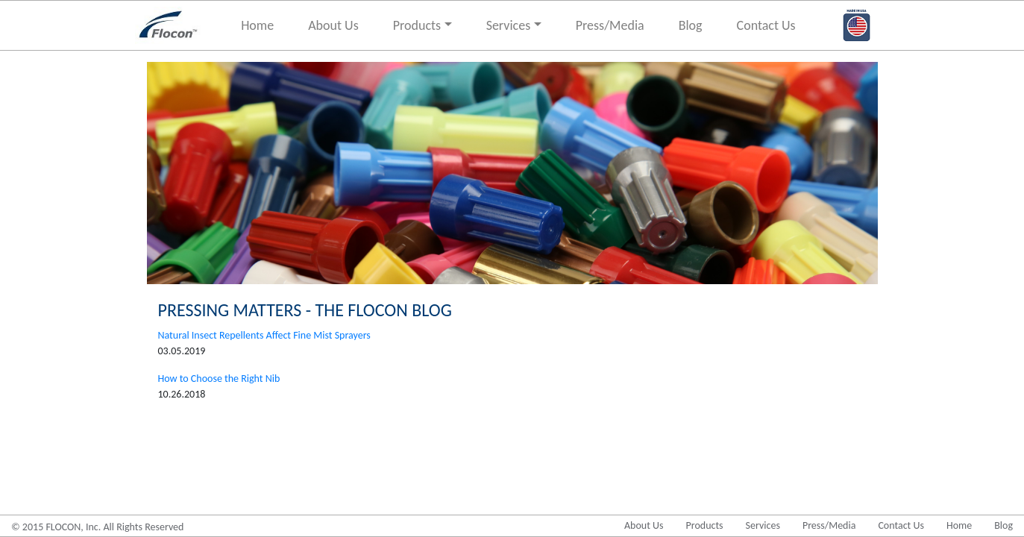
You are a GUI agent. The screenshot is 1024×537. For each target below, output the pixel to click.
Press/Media (610, 25)
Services (508, 25)
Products (417, 25)
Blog (691, 25)
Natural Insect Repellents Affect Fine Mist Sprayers (264, 335)
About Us (333, 25)
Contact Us (766, 25)
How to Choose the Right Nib (219, 378)
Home (257, 25)
